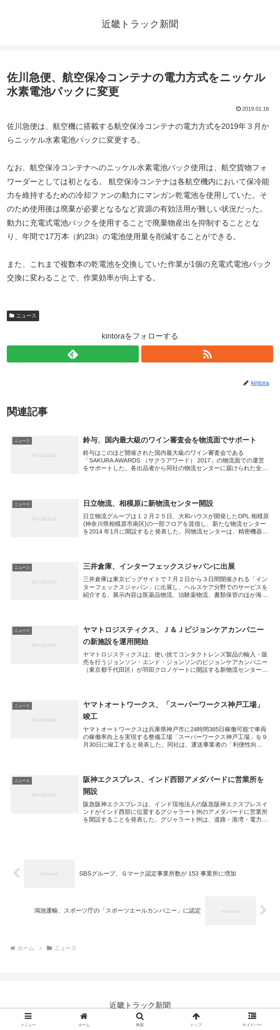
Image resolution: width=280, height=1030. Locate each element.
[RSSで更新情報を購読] (207, 353)
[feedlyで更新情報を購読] (73, 353)
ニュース (23, 316)
